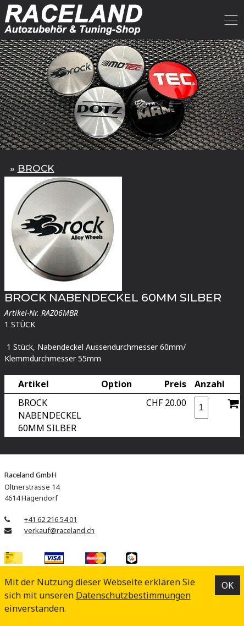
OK (227, 585)
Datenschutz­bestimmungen (133, 595)
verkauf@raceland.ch (59, 530)
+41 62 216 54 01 (50, 519)
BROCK (36, 168)
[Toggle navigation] (229, 20)
